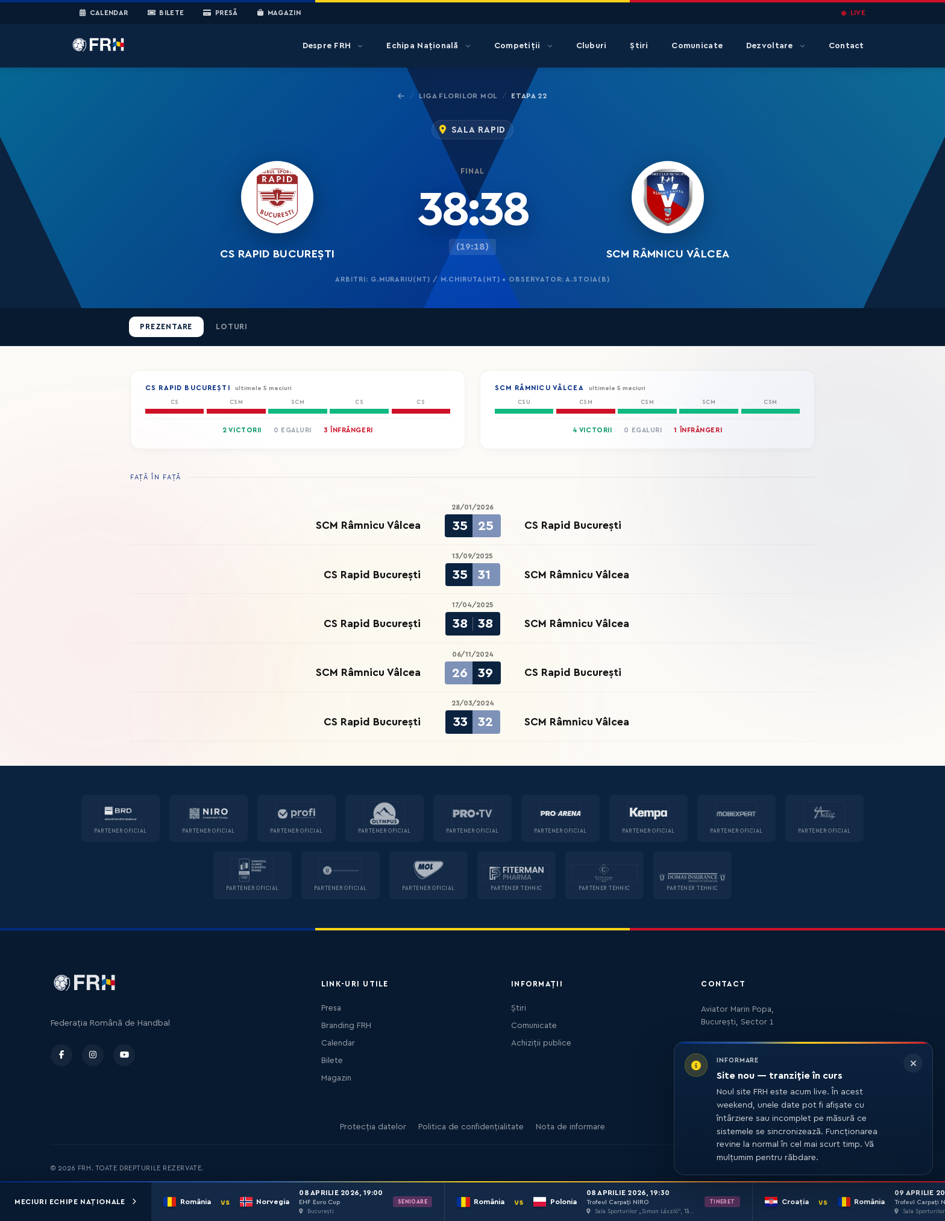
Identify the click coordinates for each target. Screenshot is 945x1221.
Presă (220, 13)
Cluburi (591, 46)
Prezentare (166, 326)
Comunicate (697, 46)
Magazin (279, 13)
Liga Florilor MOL (458, 95)
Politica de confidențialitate (471, 1127)
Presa (331, 1008)
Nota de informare (570, 1127)
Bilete (166, 13)
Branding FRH (346, 1025)
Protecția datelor (373, 1127)
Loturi (232, 326)
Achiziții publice (541, 1043)
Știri (639, 46)
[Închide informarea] (913, 1063)
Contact (846, 46)
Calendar (104, 13)
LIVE (853, 13)
